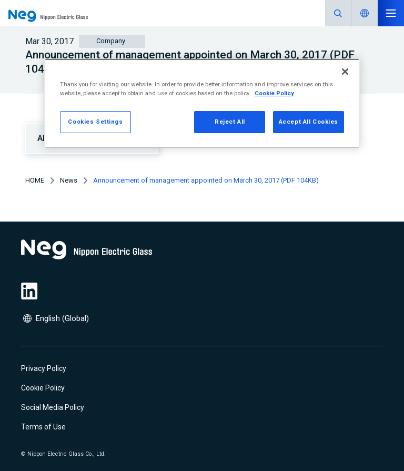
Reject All (230, 121)
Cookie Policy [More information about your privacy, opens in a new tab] (274, 93)
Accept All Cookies (308, 121)
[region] (202, 103)
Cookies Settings (95, 121)
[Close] (345, 71)
